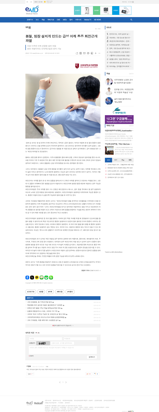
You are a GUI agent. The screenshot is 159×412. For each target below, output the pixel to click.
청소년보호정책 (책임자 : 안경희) (83, 400)
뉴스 (37, 20)
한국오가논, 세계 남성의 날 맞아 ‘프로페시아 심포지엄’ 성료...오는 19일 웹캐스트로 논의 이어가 (120, 34)
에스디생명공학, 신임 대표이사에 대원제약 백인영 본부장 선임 (120, 52)
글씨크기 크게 (96, 53)
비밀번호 (67, 338)
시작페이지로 (27, 2)
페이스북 (27, 277)
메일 (84, 53)
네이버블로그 (42, 277)
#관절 (41, 291)
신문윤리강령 (98, 400)
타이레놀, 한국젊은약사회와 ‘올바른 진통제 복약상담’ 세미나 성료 (120, 66)
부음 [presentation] (122, 160)
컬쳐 (71, 20)
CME (58, 20)
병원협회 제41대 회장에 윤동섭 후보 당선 (120, 168)
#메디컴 (59, 291)
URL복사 (77, 53)
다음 (66, 382)
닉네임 (32, 338)
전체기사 (30, 20)
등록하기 (92, 357)
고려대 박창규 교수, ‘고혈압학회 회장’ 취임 (121, 165)
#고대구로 (30, 291)
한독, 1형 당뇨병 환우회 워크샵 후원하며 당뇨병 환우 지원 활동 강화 (120, 48)
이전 (60, 382)
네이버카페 (46, 277)
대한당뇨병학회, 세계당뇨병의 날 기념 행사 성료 (120, 45)
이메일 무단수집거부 (50, 403)
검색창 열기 (131, 19)
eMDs (65, 20)
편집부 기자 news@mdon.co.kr (34, 53)
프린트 (88, 53)
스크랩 (92, 53)
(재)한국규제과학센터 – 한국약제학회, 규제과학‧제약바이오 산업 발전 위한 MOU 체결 (120, 41)
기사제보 (60, 403)
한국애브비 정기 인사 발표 (116, 177)
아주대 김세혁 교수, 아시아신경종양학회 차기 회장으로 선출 (121, 171)
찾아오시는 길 (57, 400)
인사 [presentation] (108, 160)
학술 (43, 20)
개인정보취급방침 (67, 400)
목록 (81, 53)
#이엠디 (70, 291)
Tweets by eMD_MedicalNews (113, 252)
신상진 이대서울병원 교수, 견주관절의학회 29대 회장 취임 (121, 174)
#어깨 (50, 291)
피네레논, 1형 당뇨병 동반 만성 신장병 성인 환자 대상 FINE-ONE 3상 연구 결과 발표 (120, 38)
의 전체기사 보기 (90, 270)
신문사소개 (48, 400)
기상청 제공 (48, 2)
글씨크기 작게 (99, 53)
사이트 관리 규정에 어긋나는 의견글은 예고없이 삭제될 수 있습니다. (52, 347)
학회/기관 (50, 20)
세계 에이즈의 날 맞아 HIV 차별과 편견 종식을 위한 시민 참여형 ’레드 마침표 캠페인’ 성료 (120, 63)
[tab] (108, 160)
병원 (99, 29)
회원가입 (124, 2)
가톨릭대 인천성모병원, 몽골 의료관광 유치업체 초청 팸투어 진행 (120, 55)
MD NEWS (97, 20)
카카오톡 (37, 277)
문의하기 (67, 403)
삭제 (47, 366)
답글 (29, 374)
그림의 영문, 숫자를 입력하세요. (61, 343)
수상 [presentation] (115, 160)
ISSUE (108, 27)
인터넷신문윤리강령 (109, 400)
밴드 (51, 277)
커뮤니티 (78, 20)
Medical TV (87, 20)
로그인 (130, 2)
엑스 (32, 277)
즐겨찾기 (31, 2)
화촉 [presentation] (130, 160)
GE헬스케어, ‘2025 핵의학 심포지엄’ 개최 (120, 59)
